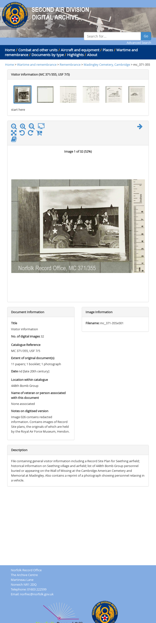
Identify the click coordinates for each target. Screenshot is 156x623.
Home (10, 49)
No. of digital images (25, 336)
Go (146, 36)
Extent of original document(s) (32, 358)
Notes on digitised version (29, 411)
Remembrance (70, 64)
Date (14, 371)
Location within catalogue (29, 379)
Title (14, 323)
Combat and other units (37, 49)
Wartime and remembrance (36, 64)
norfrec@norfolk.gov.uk (37, 594)
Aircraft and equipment (80, 49)
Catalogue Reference (25, 345)
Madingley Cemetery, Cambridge (107, 64)
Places (108, 49)
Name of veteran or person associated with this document (38, 395)
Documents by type (47, 54)
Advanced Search (139, 42)
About (92, 54)
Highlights (75, 54)
